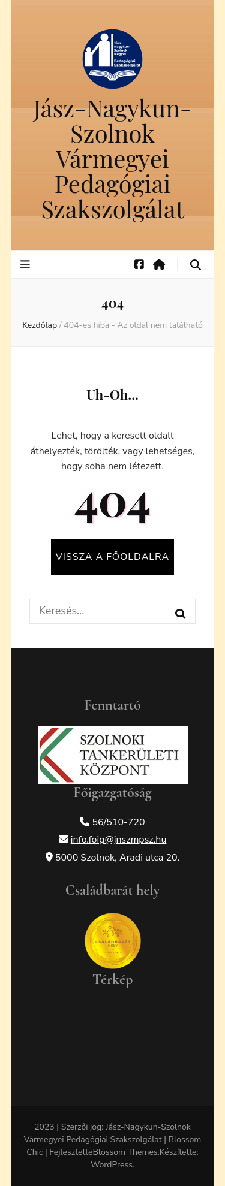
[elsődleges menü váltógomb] (26, 264)
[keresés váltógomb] (195, 265)
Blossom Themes (124, 1152)
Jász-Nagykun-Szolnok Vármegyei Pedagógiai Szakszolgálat (112, 158)
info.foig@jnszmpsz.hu (119, 839)
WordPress (112, 1164)
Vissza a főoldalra (112, 556)
